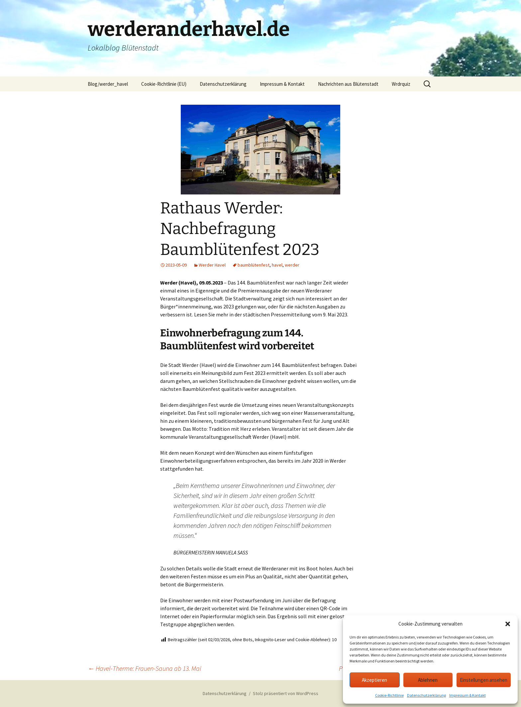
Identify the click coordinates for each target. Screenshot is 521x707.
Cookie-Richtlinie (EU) (163, 84)
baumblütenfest (253, 265)
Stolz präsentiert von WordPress (285, 693)
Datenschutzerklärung (426, 695)
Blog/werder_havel (108, 84)
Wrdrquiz (401, 84)
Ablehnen (428, 680)
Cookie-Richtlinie (389, 695)
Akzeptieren (374, 680)
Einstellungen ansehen (483, 680)
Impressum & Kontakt (467, 695)
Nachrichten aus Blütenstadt (348, 84)
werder (292, 265)
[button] (507, 624)
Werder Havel (212, 265)
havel (277, 265)
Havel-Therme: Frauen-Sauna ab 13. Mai (144, 668)
